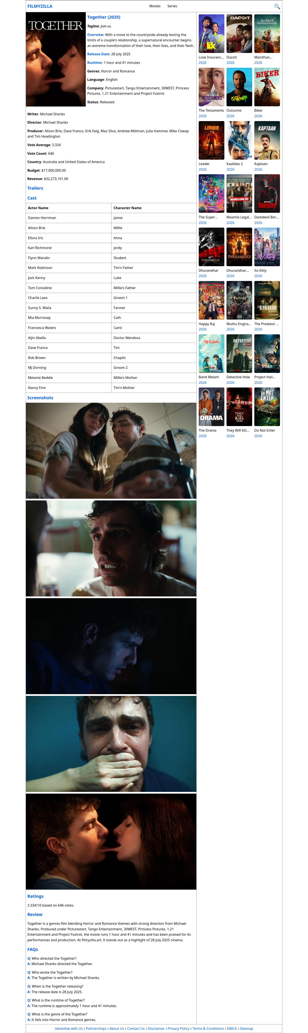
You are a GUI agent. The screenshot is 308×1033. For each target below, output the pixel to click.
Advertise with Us (69, 1028)
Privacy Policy (178, 1028)
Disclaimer (156, 1028)
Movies (155, 6)
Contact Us (136, 1028)
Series (172, 6)
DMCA (232, 1028)
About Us (117, 1028)
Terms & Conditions (208, 1028)
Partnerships (96, 1028)
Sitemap (246, 1028)
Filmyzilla (39, 6)
